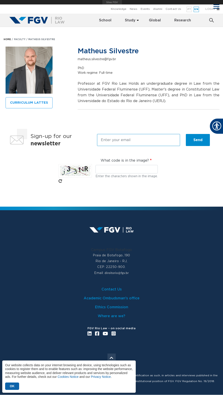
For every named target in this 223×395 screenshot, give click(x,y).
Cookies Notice (68, 377)
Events (145, 9)
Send (198, 140)
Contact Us (173, 9)
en (196, 9)
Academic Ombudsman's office (112, 298)
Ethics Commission (111, 307)
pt (189, 9)
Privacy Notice (101, 377)
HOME (7, 39)
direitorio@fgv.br (117, 273)
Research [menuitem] (182, 20)
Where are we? (111, 316)
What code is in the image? (125, 160)
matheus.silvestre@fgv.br (97, 59)
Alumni (157, 9)
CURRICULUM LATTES (29, 102)
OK (12, 386)
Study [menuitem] (130, 20)
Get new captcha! (60, 181)
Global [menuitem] (155, 20)
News (133, 9)
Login (210, 9)
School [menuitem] (105, 20)
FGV (112, 2)
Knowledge (118, 9)
